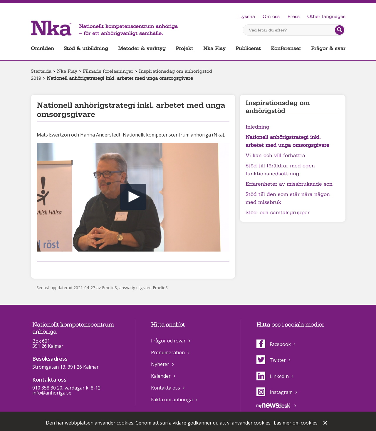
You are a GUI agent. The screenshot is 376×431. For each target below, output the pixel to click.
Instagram (274, 392)
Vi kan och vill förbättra (275, 155)
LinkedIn (272, 376)
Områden (42, 48)
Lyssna (247, 16)
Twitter (271, 360)
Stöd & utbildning (86, 48)
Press (293, 16)
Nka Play (214, 48)
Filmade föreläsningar (108, 71)
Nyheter (160, 364)
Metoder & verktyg (142, 48)
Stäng (325, 423)
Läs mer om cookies (296, 423)
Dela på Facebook (40, 269)
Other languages (326, 16)
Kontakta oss (165, 388)
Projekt (184, 48)
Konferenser (286, 48)
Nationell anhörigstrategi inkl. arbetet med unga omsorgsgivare (287, 141)
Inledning (257, 127)
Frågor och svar (168, 340)
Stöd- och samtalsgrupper (278, 212)
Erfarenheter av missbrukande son (289, 184)
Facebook (273, 344)
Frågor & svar (328, 48)
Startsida (41, 71)
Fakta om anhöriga (172, 399)
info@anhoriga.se (51, 393)
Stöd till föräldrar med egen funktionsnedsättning (280, 170)
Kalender (161, 376)
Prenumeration (168, 352)
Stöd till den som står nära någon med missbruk (288, 198)
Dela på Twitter (49, 269)
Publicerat (248, 48)
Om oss (271, 16)
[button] (133, 197)
